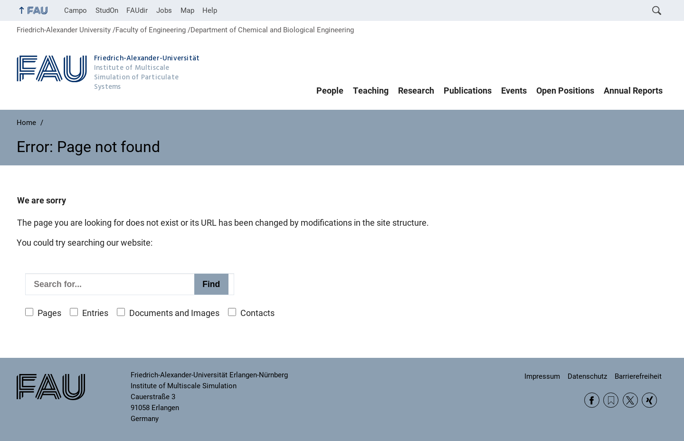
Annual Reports (633, 91)
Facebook (591, 400)
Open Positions (565, 91)
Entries (95, 313)
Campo (75, 10)
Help (209, 10)
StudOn (106, 10)
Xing (649, 400)
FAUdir (137, 10)
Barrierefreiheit (638, 376)
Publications (468, 91)
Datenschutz (587, 376)
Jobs (164, 10)
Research (416, 91)
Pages (49, 313)
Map (187, 10)
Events (514, 91)
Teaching (371, 91)
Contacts (257, 313)
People (329, 91)
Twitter (630, 400)
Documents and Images (174, 313)
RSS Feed (610, 400)
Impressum (542, 376)
